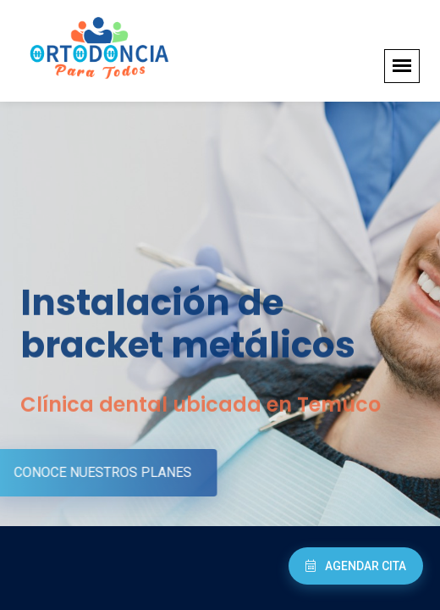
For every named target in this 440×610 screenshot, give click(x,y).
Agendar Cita (355, 566)
